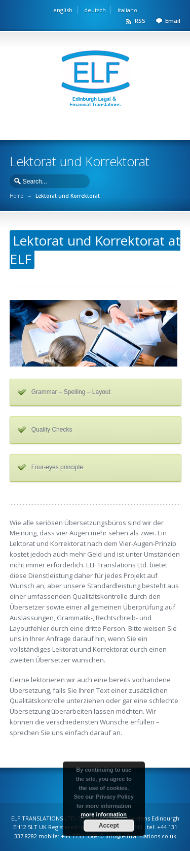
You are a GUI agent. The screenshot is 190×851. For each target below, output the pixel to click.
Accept (109, 825)
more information (104, 814)
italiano (127, 10)
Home (16, 195)
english (62, 10)
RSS (140, 20)
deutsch (95, 10)
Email (172, 20)
